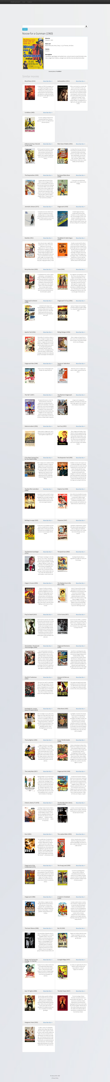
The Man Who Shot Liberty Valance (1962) (64, 803)
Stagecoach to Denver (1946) (31, 301)
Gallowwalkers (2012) (63, 81)
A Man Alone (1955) (62, 708)
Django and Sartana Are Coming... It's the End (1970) (31, 961)
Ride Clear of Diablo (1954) (65, 144)
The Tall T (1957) (29, 395)
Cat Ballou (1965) (30, 112)
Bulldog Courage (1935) (31, 520)
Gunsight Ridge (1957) (63, 959)
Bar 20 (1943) (61, 928)
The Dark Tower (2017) (63, 991)
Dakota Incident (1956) (31, 426)
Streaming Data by (55, 71)
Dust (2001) (28, 834)
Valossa (53, 1075)
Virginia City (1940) (62, 489)
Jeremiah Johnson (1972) (32, 206)
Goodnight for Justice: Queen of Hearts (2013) (31, 709)
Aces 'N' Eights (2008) (31, 991)
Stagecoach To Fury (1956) (65, 301)
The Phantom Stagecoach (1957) (64, 395)
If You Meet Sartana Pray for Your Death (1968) (31, 458)
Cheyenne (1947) (62, 520)
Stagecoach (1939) (62, 206)
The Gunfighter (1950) (31, 740)
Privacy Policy (55, 1078)
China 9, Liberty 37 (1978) (32, 803)
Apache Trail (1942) (30, 332)
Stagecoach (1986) (30, 897)
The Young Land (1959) (63, 865)
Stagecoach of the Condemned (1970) (30, 866)
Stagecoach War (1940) (31, 363)
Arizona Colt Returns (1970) (63, 678)
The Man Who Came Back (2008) (32, 489)
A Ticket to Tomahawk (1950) (63, 897)
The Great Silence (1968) (32, 928)
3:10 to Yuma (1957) (63, 614)
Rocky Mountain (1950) (31, 269)
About (23, 2)
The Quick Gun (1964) (63, 552)
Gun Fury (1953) (61, 426)
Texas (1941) (61, 269)
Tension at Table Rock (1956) (63, 364)
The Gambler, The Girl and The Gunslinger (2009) (32, 646)
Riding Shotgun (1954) (63, 332)
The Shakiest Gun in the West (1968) (64, 583)
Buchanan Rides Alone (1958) (63, 176)
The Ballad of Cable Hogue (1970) (64, 238)
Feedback (29, 2)
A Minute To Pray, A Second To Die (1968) (32, 144)
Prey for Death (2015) (31, 614)
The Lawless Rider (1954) (64, 834)
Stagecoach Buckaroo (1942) (63, 646)
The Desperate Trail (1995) (65, 457)
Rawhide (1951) (29, 238)
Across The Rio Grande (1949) (63, 740)
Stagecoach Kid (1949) (63, 771)
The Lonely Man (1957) (31, 771)
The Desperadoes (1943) (32, 175)
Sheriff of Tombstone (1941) (31, 678)
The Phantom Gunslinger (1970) (32, 552)
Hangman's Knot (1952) (31, 1022)
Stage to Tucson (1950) (31, 583)
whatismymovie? (15, 2)
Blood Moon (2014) (30, 81)
